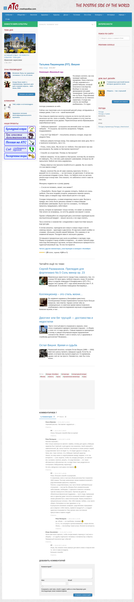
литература (65, 370)
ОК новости (24, 52)
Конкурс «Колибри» (52, 370)
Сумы (84, 373)
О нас (124, 15)
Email (70, 576)
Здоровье (42, 15)
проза (58, 373)
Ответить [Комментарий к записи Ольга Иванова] (48, 423)
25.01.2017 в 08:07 (60, 427)
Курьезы (54, 15)
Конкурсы (93, 15)
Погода (101, 108)
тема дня (16, 54)
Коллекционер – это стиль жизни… (63, 290)
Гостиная (72, 15)
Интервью (105, 15)
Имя (42, 576)
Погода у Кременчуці (106, 123)
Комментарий (46, 563)
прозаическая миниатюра (72, 373)
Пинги (62, 413)
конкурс (45, 64)
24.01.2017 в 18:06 (64, 435)
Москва (43, 373)
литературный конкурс (79, 370)
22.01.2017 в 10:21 (64, 418)
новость (51, 373)
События (8, 15)
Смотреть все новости (26, 90)
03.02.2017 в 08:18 (60, 541)
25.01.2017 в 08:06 (60, 470)
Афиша (115, 15)
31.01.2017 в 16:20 (66, 528)
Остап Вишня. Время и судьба (59, 341)
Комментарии (47, 413)
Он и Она (83, 15)
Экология (32, 15)
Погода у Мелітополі (121, 123)
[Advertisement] (67, 40)
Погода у (104, 110)
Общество (20, 15)
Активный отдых (11, 52)
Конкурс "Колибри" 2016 (48, 21)
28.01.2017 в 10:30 (74, 515)
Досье (62, 15)
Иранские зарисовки (13, 56)
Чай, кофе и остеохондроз (23, 101)
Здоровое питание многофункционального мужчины (22, 112)
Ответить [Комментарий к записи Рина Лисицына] (48, 466)
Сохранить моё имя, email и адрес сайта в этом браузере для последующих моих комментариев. (63, 586)
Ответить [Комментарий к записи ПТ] (53, 432)
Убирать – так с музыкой (116, 87)
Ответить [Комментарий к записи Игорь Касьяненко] (48, 538)
